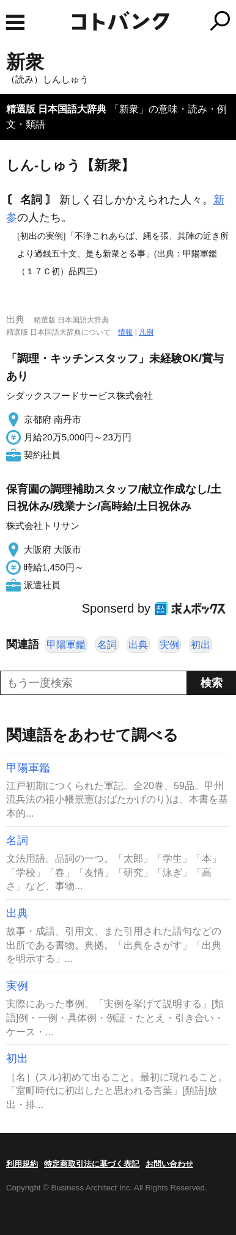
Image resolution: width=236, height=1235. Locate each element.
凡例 (146, 332)
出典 (138, 644)
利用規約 (22, 1163)
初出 (200, 644)
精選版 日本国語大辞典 (56, 109)
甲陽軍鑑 (66, 644)
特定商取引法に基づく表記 (91, 1163)
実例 (169, 644)
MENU (15, 22)
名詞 (107, 644)
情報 (125, 332)
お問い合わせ (169, 1163)
